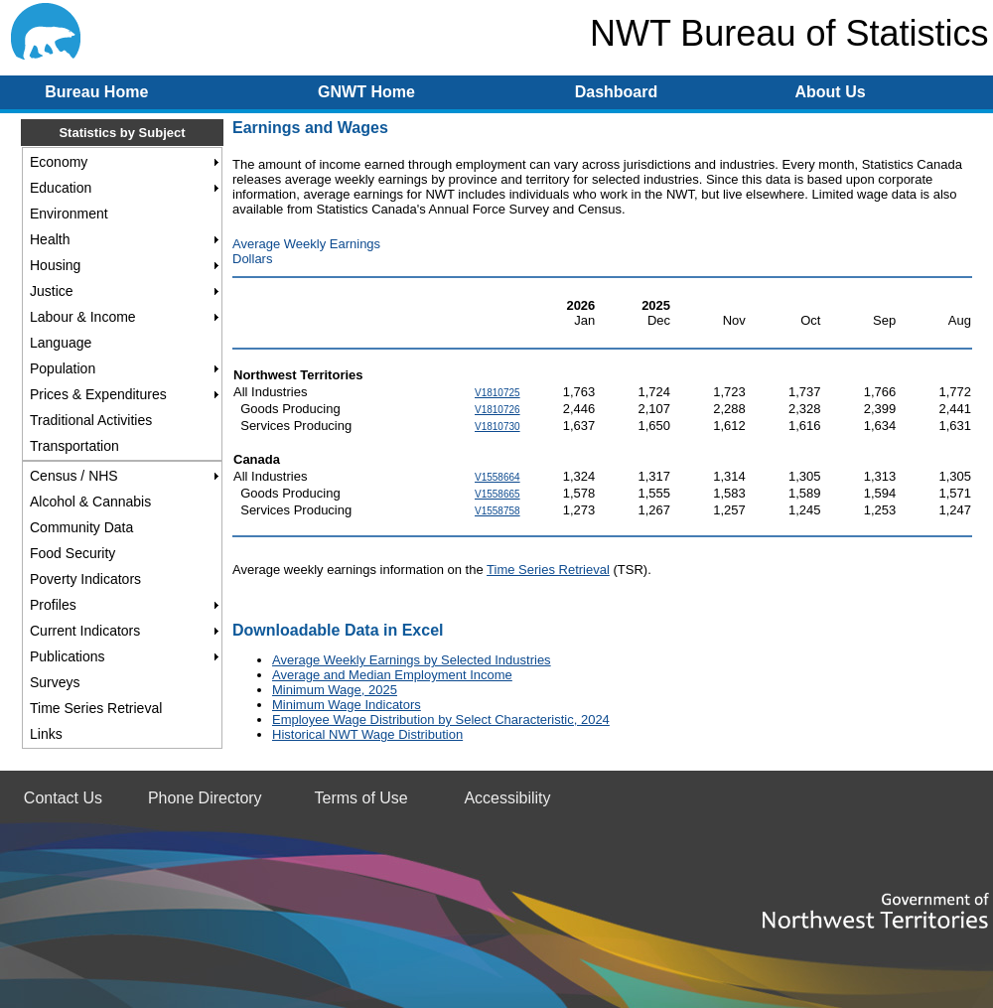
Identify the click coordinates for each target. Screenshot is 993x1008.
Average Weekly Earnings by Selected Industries (411, 659)
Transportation (74, 446)
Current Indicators (85, 631)
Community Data (81, 527)
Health (50, 239)
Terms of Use (360, 798)
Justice (51, 291)
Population (62, 368)
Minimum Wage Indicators (346, 704)
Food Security (72, 553)
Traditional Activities (91, 420)
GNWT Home (366, 91)
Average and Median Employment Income (392, 674)
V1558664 (497, 477)
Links (46, 734)
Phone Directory (205, 798)
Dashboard (616, 91)
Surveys (55, 682)
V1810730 (497, 426)
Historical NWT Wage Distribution (367, 734)
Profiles (53, 605)
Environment (69, 213)
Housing (55, 265)
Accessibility (507, 798)
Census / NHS (74, 476)
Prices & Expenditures (98, 394)
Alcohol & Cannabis (90, 501)
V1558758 (497, 510)
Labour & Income (83, 317)
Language (60, 343)
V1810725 (497, 392)
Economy (58, 162)
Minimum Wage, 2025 (334, 689)
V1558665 (497, 494)
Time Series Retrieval (96, 708)
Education (60, 188)
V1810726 (497, 409)
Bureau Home (96, 91)
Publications (67, 656)
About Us (829, 91)
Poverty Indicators (85, 579)
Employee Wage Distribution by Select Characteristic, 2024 (441, 719)
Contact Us (63, 798)
